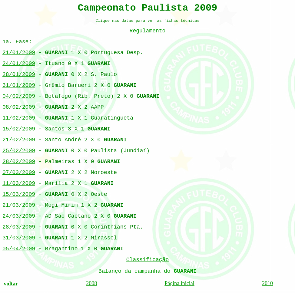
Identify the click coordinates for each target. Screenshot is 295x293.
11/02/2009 (18, 118)
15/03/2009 (18, 194)
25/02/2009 (18, 151)
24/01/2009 (18, 64)
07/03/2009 (18, 173)
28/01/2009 (18, 74)
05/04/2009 (18, 249)
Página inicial (179, 283)
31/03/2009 (18, 238)
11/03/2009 (18, 183)
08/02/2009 (18, 107)
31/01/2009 (18, 85)
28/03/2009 (18, 227)
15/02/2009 (18, 129)
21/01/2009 (18, 53)
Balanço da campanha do (147, 271)
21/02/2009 (18, 140)
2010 (267, 283)
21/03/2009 (18, 205)
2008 (91, 283)
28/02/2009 (18, 162)
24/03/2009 (18, 216)
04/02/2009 (18, 96)
